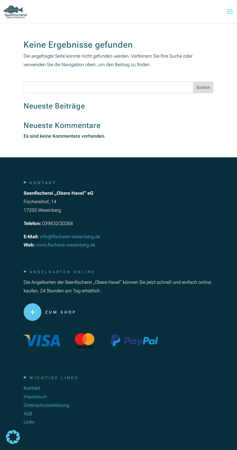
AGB (28, 413)
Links (29, 422)
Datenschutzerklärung (46, 405)
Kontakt (32, 388)
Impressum (35, 396)
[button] (13, 437)
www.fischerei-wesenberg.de (65, 245)
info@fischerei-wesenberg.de (70, 236)
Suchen (203, 87)
